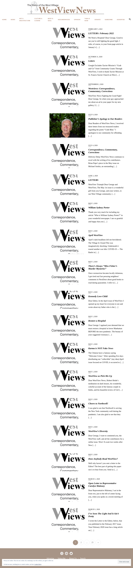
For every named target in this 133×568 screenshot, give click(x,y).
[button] (130, 19)
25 (92, 542)
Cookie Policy (37, 564)
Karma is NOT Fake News (100, 348)
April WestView (95, 235)
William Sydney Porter (99, 207)
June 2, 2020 (93, 176)
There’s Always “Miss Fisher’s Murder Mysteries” (102, 267)
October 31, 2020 (95, 57)
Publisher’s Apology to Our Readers (105, 119)
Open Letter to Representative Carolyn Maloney (102, 484)
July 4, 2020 (93, 145)
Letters (91, 61)
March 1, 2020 (94, 479)
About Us (73, 558)
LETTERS (93, 180)
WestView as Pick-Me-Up (100, 376)
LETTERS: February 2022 (101, 33)
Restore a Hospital (97, 320)
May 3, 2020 (92, 203)
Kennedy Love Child (98, 296)
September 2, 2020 (95, 84)
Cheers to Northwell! (98, 403)
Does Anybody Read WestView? (103, 458)
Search (83, 558)
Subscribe (61, 558)
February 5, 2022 (95, 29)
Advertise (50, 558)
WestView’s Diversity (98, 431)
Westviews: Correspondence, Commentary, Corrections (101, 90)
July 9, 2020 (93, 114)
